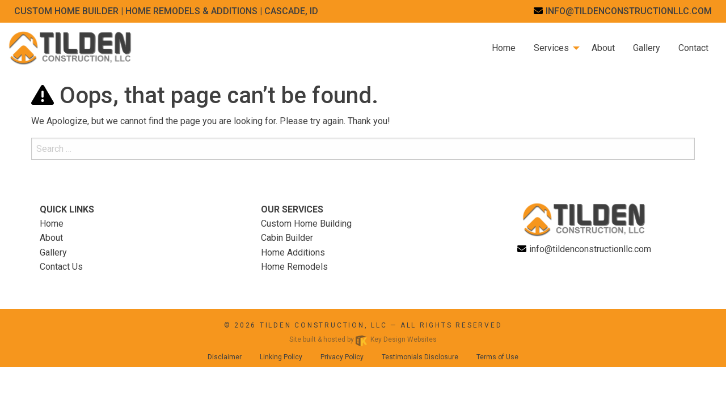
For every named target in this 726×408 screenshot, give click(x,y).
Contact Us (61, 266)
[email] (623, 11)
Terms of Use (497, 357)
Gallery (53, 252)
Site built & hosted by (363, 339)
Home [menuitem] (504, 47)
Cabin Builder (287, 237)
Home (52, 223)
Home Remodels (294, 266)
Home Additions (293, 252)
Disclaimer (225, 357)
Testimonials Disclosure (420, 357)
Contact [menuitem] (693, 47)
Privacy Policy (342, 357)
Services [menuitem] (551, 47)
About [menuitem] (603, 47)
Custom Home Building (306, 223)
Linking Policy (281, 357)
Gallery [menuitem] (646, 47)
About (51, 237)
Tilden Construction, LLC (323, 325)
